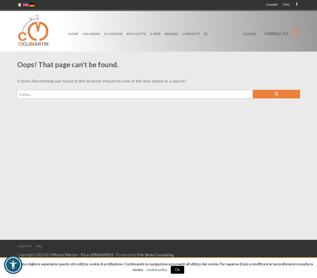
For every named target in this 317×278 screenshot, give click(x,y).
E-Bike (155, 34)
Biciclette (136, 34)
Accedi (249, 34)
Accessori (113, 34)
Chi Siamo (91, 34)
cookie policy (157, 270)
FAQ (286, 4)
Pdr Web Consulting (156, 254)
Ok (177, 270)
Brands (171, 34)
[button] (13, 265)
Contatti (271, 4)
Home (73, 34)
